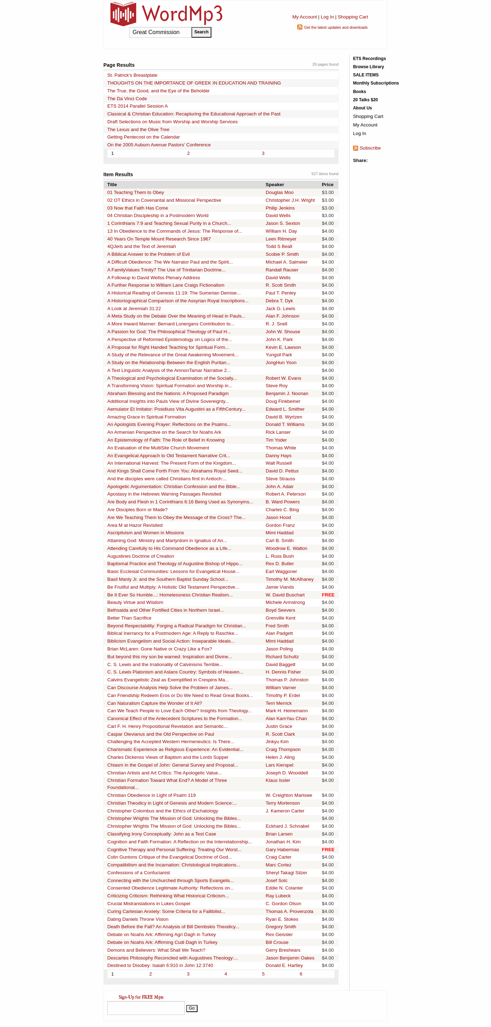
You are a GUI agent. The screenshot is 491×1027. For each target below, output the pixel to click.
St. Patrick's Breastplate (132, 75)
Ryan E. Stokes (282, 919)
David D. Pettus (282, 471)
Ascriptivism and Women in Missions (145, 532)
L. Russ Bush (280, 556)
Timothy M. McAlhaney (290, 579)
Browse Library (368, 66)
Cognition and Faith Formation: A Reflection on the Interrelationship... (179, 841)
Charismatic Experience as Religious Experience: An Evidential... (175, 749)
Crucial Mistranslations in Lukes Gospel (148, 903)
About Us (362, 108)
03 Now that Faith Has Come (137, 208)
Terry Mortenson (283, 803)
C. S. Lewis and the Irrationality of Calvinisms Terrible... (165, 664)
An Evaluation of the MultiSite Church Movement (158, 447)
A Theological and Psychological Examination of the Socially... (172, 378)
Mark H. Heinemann (287, 710)
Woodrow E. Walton (286, 548)
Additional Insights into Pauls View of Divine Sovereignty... (168, 401)
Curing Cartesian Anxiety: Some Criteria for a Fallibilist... (166, 911)
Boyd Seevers (280, 610)
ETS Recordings (369, 58)
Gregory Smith (281, 926)
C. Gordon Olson (283, 903)
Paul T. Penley (281, 293)
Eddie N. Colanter (284, 888)
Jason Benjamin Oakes (290, 958)
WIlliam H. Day (281, 231)
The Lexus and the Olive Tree (138, 129)
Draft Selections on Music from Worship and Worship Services (172, 121)
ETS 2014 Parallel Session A (137, 106)
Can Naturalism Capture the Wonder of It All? (154, 703)
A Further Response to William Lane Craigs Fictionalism (166, 285)
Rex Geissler (279, 934)
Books (359, 91)
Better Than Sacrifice (129, 618)
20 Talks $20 (365, 99)
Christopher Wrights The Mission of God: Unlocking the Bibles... (174, 818)
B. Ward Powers (283, 501)
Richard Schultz (282, 656)
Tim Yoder (276, 440)
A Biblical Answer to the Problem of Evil (148, 254)
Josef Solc (277, 880)
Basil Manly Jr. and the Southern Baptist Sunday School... (167, 579)
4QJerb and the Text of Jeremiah (141, 246)
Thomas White (281, 447)
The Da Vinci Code (127, 98)
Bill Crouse (277, 942)
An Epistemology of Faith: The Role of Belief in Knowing (166, 440)
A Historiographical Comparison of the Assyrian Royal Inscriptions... (178, 300)
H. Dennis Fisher (283, 672)
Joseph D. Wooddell (287, 772)
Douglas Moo (280, 192)
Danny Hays (279, 455)
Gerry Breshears (283, 950)
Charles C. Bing (282, 509)
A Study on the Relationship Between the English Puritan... (168, 362)
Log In (327, 17)
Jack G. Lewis (280, 308)
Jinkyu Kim (277, 741)
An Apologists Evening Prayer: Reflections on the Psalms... (169, 424)
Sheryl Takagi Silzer (286, 872)
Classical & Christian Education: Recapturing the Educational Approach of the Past (194, 114)
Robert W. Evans (283, 378)
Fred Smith (277, 625)
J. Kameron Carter (285, 811)
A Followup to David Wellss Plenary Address (153, 277)
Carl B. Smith (280, 540)
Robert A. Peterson (286, 494)
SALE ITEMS (366, 74)
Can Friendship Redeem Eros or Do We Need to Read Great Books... (180, 695)
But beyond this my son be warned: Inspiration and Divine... (169, 656)
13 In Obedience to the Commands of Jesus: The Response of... (174, 231)
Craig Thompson (283, 749)
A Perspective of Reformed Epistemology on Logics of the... (169, 339)
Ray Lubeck (278, 895)
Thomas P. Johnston (287, 679)
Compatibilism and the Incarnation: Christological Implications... (173, 864)
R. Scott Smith (281, 285)
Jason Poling (279, 649)
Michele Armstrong (285, 602)
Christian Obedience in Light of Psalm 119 (151, 795)
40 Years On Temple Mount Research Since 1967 (159, 239)
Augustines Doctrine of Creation (140, 556)
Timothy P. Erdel (283, 695)
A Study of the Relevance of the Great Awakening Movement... (172, 354)
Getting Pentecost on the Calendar (143, 137)
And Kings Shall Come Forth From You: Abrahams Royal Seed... (174, 471)
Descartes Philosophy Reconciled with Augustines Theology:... (172, 958)
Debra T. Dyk (279, 300)
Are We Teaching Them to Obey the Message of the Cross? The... (176, 517)
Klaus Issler (278, 780)
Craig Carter (279, 857)
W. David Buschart (285, 595)
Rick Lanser (278, 432)
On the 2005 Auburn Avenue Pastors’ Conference (159, 144)
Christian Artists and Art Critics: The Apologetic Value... (164, 772)
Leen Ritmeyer (281, 239)
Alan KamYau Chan (286, 718)
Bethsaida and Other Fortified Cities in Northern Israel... (165, 610)
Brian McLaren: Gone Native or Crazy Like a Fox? (159, 649)
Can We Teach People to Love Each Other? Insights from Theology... (179, 710)
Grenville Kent (281, 618)
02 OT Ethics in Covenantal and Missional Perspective (164, 200)
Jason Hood (278, 517)
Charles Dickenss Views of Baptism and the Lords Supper (167, 757)
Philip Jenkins (280, 208)
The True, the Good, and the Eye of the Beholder (158, 90)
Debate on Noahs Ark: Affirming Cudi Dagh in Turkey (162, 942)
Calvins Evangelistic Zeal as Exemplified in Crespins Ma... (168, 679)
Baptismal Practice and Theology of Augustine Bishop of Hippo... (175, 563)
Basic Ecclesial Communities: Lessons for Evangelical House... (173, 571)
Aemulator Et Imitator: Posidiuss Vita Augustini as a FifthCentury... (176, 409)
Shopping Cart (353, 17)
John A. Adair (280, 486)
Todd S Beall (279, 246)
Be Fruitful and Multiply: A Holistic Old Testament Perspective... (173, 587)
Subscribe (370, 148)
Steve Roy (277, 385)
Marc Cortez (279, 864)
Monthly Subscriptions (376, 83)
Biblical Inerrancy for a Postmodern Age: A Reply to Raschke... (172, 633)
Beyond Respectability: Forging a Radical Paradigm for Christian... (176, 625)
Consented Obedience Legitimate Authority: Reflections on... (170, 888)
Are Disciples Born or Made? (137, 509)
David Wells (278, 215)
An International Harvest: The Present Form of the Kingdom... (171, 463)
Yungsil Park (279, 354)
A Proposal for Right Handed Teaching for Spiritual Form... (168, 347)
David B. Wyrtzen (284, 417)
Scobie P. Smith (282, 254)
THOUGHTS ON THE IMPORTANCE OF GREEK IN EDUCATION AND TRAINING (194, 83)
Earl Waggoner (281, 571)
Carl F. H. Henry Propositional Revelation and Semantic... (167, 726)
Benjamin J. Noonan (287, 393)
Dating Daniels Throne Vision (137, 919)
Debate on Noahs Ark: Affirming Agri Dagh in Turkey (161, 934)
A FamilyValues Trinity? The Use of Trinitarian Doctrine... (166, 269)
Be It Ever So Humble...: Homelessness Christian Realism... (170, 595)
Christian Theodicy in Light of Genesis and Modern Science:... (172, 803)
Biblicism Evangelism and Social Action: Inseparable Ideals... (171, 641)
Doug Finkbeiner (283, 401)
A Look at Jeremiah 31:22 (134, 308)
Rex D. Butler (280, 563)
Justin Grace (279, 726)
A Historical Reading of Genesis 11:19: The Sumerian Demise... (174, 293)
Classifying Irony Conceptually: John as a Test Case (161, 834)
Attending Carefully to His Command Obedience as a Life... (169, 548)
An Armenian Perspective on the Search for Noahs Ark (164, 432)
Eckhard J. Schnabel (287, 826)
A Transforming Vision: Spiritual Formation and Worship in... (169, 385)
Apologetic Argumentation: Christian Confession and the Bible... (174, 486)
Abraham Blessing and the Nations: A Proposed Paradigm (168, 393)
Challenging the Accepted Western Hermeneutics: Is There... (170, 741)
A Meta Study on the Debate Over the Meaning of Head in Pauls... (176, 316)
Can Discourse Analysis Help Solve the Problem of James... (170, 687)
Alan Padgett (279, 633)
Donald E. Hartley (284, 965)
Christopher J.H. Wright (290, 200)
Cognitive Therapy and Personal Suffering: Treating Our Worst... (174, 849)
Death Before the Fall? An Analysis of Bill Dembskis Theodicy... (173, 926)
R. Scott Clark (280, 734)
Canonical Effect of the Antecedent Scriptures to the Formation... (174, 718)
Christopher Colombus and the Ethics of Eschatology (162, 811)
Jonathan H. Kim (283, 841)
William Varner (281, 687)
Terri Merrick (279, 703)
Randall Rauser (282, 269)
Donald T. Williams (285, 424)
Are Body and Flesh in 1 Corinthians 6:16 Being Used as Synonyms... (180, 501)
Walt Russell (279, 463)
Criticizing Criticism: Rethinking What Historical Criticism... (168, 895)
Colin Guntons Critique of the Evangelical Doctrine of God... (169, 857)
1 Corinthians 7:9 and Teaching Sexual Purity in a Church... (169, 223)
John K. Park (279, 339)
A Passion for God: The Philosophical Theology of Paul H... (169, 331)
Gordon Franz (280, 525)
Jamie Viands (280, 587)
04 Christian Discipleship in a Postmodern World (158, 215)
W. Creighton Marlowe (289, 795)
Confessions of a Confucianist (138, 872)
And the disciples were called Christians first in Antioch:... (167, 478)
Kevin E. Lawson (283, 347)
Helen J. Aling (280, 757)
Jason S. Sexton (283, 223)
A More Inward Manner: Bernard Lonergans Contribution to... (170, 323)
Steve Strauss (280, 478)
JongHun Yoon (281, 362)
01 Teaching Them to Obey (135, 192)
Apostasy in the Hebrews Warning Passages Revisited (164, 494)
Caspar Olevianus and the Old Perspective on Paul (160, 734)
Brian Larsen (279, 834)
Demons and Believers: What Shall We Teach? (156, 950)
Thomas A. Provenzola (289, 911)
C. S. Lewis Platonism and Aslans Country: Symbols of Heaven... (175, 672)
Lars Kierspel (279, 765)
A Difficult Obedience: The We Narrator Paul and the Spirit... (170, 262)
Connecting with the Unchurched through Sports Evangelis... (170, 880)
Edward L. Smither (285, 409)
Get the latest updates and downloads (336, 27)
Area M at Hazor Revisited (135, 525)
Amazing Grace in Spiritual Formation (146, 417)
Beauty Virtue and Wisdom (135, 602)
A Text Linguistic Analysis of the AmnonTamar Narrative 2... (169, 370)
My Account (304, 17)
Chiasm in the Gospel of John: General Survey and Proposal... (172, 765)
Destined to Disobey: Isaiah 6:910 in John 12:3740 (160, 965)
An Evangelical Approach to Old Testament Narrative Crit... (168, 455)
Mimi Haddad (280, 532)
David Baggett (281, 664)
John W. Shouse (283, 331)
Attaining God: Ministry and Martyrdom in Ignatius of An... (167, 540)
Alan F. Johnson (283, 316)
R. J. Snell (276, 323)
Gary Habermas (282, 849)
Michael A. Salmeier (287, 262)
